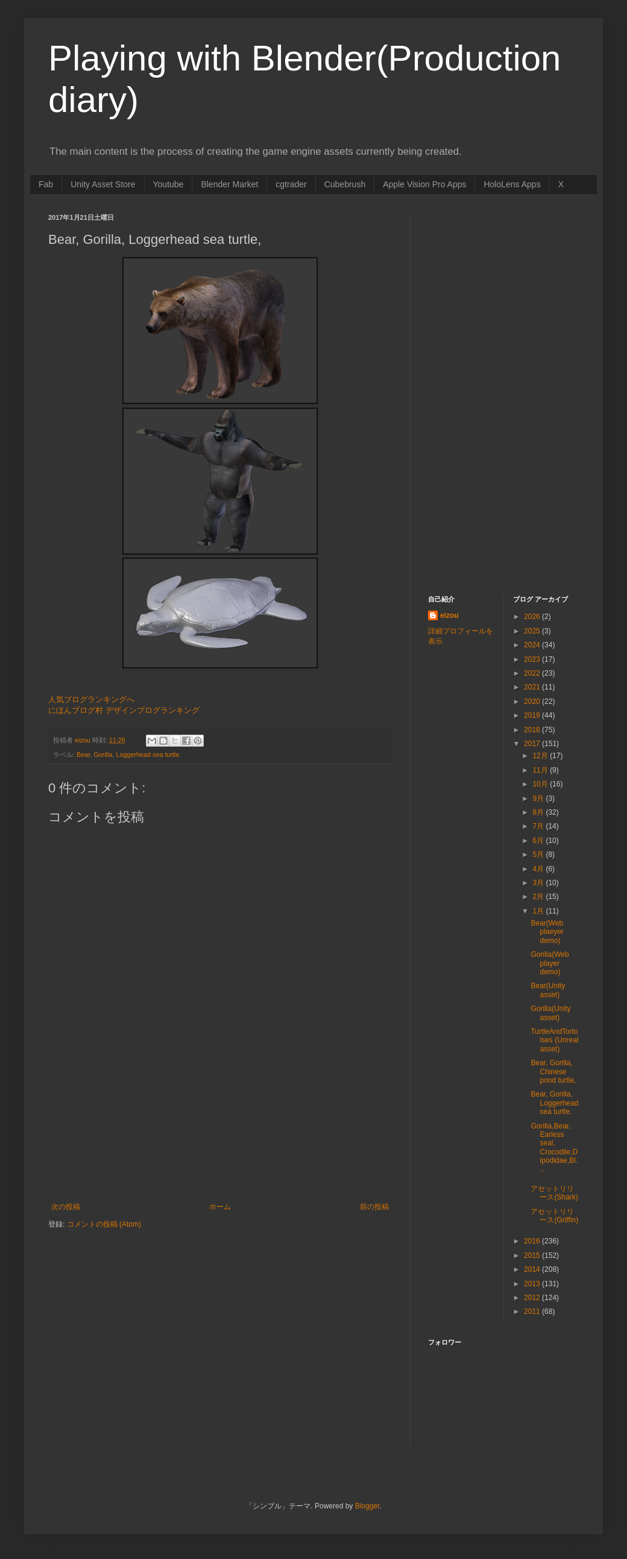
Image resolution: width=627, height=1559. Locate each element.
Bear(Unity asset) (548, 990)
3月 (539, 883)
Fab (46, 184)
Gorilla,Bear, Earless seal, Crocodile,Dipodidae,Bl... (554, 1148)
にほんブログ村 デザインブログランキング (124, 710)
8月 (539, 812)
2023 (533, 659)
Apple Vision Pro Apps (424, 184)
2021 (533, 687)
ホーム (220, 1207)
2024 (533, 645)
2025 (533, 631)
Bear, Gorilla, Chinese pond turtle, (553, 1071)
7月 (539, 826)
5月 (539, 854)
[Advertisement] (220, 1142)
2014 (533, 1269)
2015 (533, 1255)
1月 (539, 911)
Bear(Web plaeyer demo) (547, 932)
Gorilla (102, 754)
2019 (533, 715)
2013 (533, 1284)
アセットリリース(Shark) (554, 1192)
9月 (539, 798)
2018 (533, 730)
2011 (533, 1311)
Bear (83, 754)
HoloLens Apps (512, 184)
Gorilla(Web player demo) (550, 963)
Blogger (367, 1506)
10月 (541, 784)
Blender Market (229, 184)
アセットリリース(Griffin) (554, 1215)
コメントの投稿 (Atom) (104, 1224)
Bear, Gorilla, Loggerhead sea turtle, (554, 1103)
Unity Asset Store (103, 184)
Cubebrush (345, 184)
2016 (533, 1241)
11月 (541, 770)
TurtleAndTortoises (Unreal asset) (554, 1040)
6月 (539, 840)
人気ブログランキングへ (91, 699)
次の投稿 (65, 1207)
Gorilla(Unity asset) (550, 1012)
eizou (449, 615)
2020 (533, 701)
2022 (533, 673)
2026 (533, 616)
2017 (533, 743)
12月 (541, 755)
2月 (539, 896)
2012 (533, 1297)
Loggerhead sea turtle (147, 754)
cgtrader (291, 184)
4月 (539, 869)
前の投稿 (374, 1207)
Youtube (168, 184)
